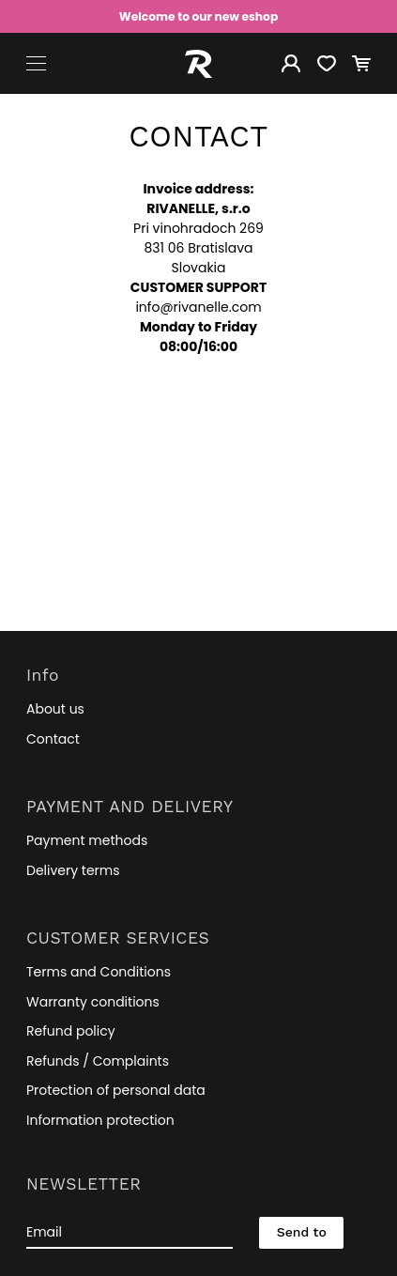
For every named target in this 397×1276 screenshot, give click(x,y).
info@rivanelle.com (198, 307)
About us (55, 708)
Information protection (100, 1120)
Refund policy (70, 1031)
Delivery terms (73, 870)
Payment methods (86, 840)
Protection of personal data (116, 1090)
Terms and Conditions (98, 971)
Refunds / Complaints (97, 1061)
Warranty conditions (93, 1001)
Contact (53, 739)
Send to (302, 1231)
